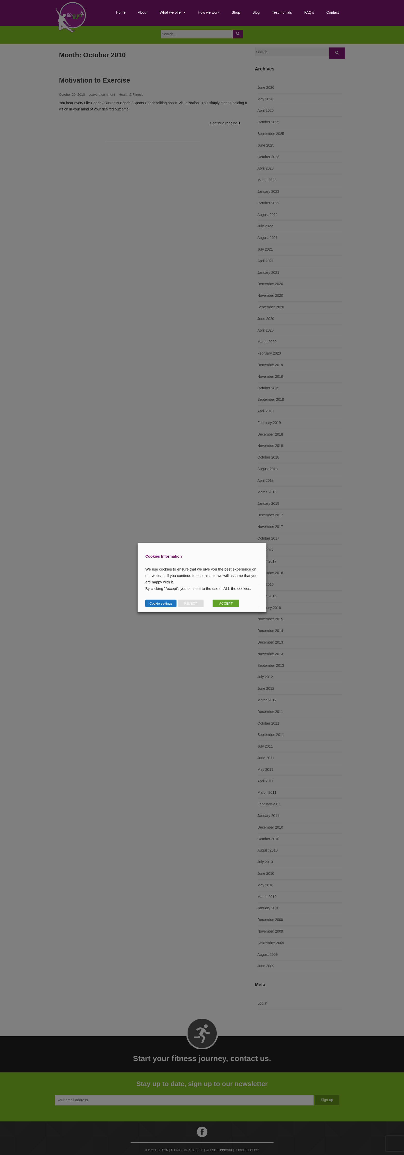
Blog (256, 12)
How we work (208, 12)
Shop (236, 12)
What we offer (173, 12)
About (142, 12)
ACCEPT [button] (226, 603)
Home (120, 12)
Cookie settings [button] (160, 603)
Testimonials (282, 12)
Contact (332, 12)
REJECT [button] (190, 603)
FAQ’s (309, 12)
